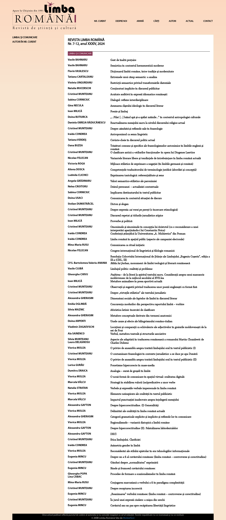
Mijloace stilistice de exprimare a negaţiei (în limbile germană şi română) (151, 164)
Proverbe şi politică (121, 221)
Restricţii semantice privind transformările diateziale (140, 83)
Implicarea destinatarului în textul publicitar (135, 192)
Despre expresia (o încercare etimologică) (144, 209)
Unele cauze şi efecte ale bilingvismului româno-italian (141, 321)
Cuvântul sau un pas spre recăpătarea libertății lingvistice (142, 505)
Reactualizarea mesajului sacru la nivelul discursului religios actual (147, 123)
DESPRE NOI (121, 21)
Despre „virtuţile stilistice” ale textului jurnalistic (138, 293)
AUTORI (172, 21)
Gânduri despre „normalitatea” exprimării (134, 462)
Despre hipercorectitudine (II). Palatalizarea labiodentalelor (144, 428)
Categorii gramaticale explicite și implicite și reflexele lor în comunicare (150, 417)
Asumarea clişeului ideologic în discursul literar (136, 106)
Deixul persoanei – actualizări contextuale (134, 187)
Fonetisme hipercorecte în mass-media (132, 365)
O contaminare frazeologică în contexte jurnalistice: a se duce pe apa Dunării (153, 354)
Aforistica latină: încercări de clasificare (132, 310)
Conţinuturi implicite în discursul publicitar (135, 88)
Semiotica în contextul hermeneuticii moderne (137, 65)
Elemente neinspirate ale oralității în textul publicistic (141, 394)
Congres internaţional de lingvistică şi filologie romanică (142, 251)
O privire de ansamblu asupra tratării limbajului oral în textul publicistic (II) (153, 359)
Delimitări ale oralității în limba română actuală (137, 411)
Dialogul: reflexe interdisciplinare (129, 100)
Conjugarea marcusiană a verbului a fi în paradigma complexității (147, 482)
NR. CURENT (100, 21)
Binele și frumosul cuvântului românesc (132, 468)
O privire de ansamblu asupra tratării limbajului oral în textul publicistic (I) (153, 348)
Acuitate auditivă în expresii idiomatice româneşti (138, 94)
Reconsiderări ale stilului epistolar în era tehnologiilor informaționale (149, 451)
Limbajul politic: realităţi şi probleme (131, 269)
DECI (113, 434)
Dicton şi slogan (119, 204)
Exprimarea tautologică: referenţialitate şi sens (137, 175)
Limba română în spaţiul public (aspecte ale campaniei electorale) (147, 239)
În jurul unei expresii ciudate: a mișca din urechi (137, 500)
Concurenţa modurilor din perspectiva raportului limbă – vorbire (147, 304)
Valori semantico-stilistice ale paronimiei (133, 181)
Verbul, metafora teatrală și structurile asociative (138, 334)
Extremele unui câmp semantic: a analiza (133, 77)
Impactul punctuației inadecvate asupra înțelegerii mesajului (144, 399)
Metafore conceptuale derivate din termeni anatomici (140, 316)
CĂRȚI (156, 21)
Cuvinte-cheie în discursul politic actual (132, 140)
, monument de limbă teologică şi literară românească (150, 263)
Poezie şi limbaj (119, 111)
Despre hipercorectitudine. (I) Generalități (134, 405)
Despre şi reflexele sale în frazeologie (136, 128)
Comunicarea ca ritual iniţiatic (127, 245)
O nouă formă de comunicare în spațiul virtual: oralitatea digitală (147, 377)
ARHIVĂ (140, 21)
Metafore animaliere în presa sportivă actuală (136, 281)
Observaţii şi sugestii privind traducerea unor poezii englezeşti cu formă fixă (153, 287)
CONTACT (208, 21)
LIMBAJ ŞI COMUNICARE (80, 53)
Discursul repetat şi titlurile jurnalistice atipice (136, 215)
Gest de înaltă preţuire (123, 60)
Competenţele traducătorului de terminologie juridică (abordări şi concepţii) (153, 170)
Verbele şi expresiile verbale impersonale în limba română (143, 388)
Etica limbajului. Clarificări (125, 439)
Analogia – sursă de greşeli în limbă (130, 371)
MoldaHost (129, 518)
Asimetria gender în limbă (125, 445)
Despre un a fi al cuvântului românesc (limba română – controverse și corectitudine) (158, 457)
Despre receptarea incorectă (126, 488)
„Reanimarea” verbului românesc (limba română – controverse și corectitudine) (155, 494)
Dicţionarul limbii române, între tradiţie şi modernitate (142, 71)
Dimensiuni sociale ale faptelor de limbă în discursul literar (143, 298)
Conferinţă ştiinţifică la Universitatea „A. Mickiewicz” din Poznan (147, 233)
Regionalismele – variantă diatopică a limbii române (140, 422)
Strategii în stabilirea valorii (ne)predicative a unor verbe (142, 382)
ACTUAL (190, 21)
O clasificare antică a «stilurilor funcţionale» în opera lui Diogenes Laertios (152, 152)
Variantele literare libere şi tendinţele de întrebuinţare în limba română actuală (155, 158)
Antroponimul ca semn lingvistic (129, 134)
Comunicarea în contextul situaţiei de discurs (136, 198)
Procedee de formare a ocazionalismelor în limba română (142, 474)
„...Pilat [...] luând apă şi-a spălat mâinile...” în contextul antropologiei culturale (155, 117)
